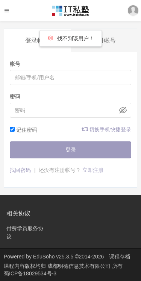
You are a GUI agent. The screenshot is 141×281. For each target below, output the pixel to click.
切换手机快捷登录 (106, 129)
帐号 (15, 64)
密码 (15, 97)
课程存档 (119, 257)
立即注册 (92, 170)
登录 (70, 150)
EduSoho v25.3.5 (53, 257)
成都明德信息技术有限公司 (79, 266)
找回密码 (20, 170)
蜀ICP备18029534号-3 (30, 273)
